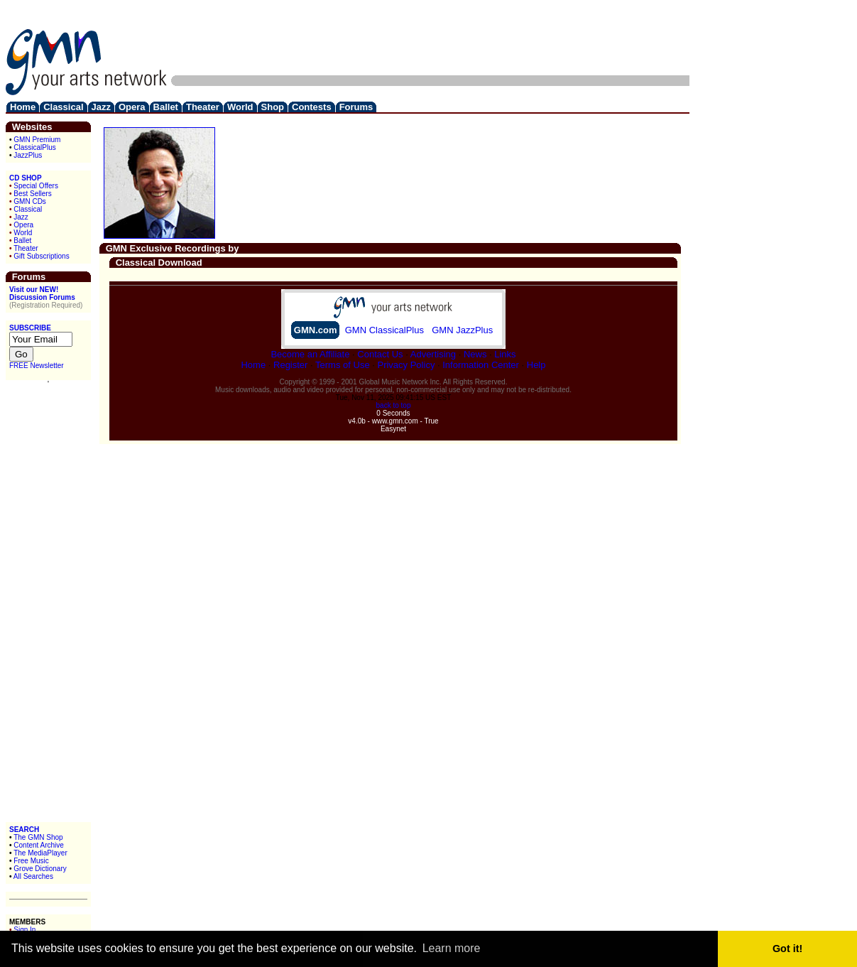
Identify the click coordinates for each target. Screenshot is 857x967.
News (475, 354)
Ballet (22, 240)
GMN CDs (29, 201)
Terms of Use (342, 365)
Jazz (20, 217)
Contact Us (380, 354)
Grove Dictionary (39, 869)
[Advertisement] (431, 38)
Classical (27, 209)
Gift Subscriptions (41, 256)
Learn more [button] (451, 948)
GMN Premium (36, 140)
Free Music (30, 861)
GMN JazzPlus (462, 330)
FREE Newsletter (36, 365)
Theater (25, 248)
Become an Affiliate (310, 354)
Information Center (480, 365)
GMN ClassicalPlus (384, 330)
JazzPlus (27, 155)
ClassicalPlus (34, 147)
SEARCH (24, 829)
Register (290, 365)
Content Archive (38, 845)
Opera (23, 225)
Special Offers (35, 186)
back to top (393, 405)
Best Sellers (32, 194)
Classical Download (159, 262)
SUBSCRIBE (30, 328)
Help (536, 365)
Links (504, 354)
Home (253, 365)
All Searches (33, 876)
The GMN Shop (37, 837)
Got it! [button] (787, 948)
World (22, 233)
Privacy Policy (406, 365)
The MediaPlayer (40, 853)
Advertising (433, 354)
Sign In (24, 930)
